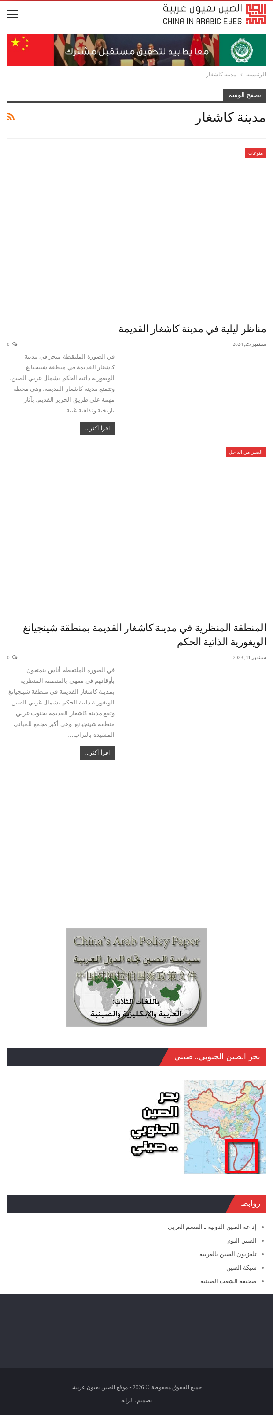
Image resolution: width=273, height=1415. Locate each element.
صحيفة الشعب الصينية (228, 1281)
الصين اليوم (242, 1240)
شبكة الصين (241, 1267)
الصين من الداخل (246, 452)
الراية (127, 1400)
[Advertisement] (136, 839)
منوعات (255, 153)
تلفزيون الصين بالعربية (228, 1254)
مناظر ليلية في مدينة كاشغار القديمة (192, 329)
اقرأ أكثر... (97, 428)
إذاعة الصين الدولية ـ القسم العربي (212, 1226)
